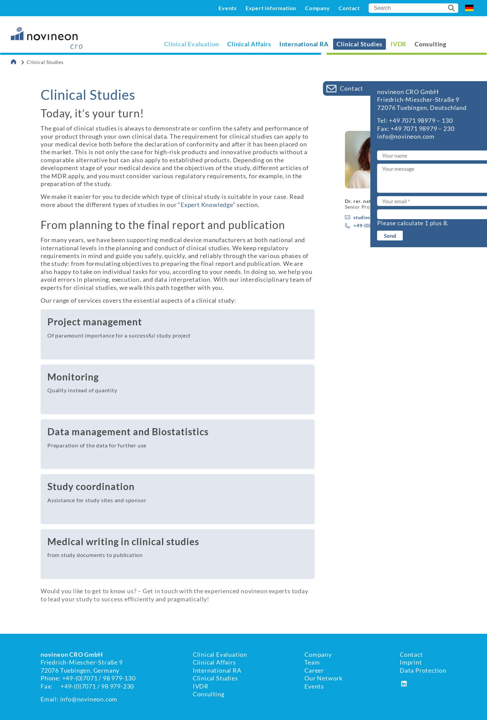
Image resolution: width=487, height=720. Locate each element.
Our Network (323, 678)
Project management (94, 321)
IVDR (399, 44)
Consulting (430, 44)
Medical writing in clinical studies (123, 541)
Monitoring (73, 376)
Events (227, 8)
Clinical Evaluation (191, 44)
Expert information (271, 8)
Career (314, 670)
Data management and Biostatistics (128, 431)
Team (312, 662)
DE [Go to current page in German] (469, 8)
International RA (304, 44)
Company (317, 8)
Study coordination (91, 486)
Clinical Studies (215, 678)
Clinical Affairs (249, 44)
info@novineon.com (89, 699)
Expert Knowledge (207, 204)
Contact (349, 8)
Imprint (411, 662)
